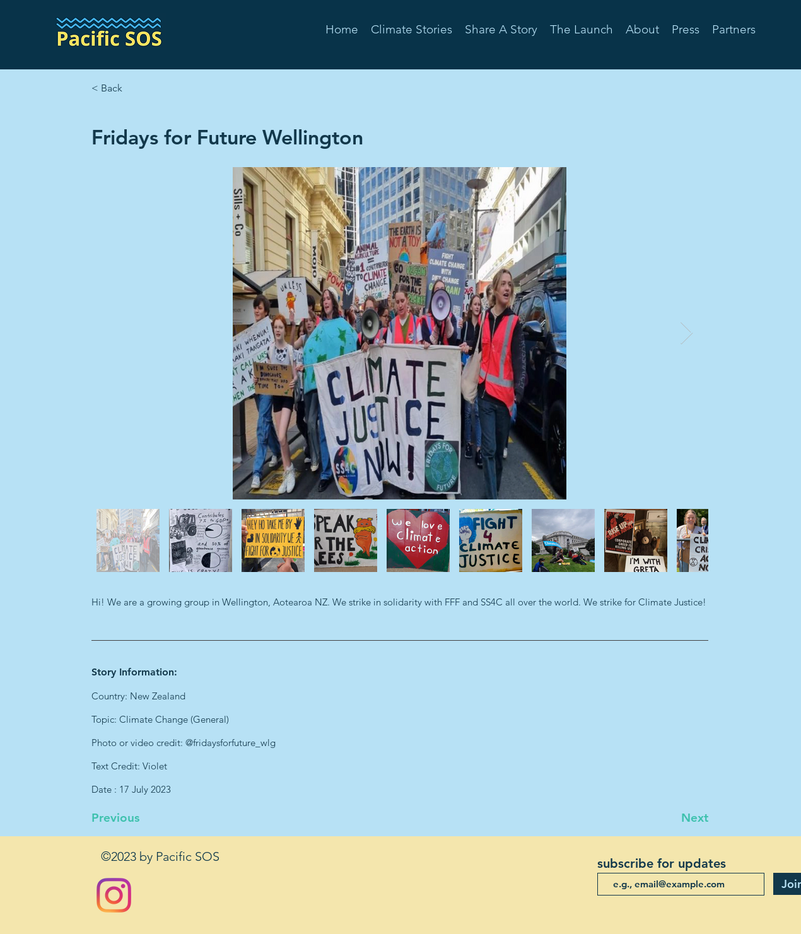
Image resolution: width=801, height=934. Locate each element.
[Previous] (132, 818)
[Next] (676, 818)
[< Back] (132, 88)
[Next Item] (686, 333)
